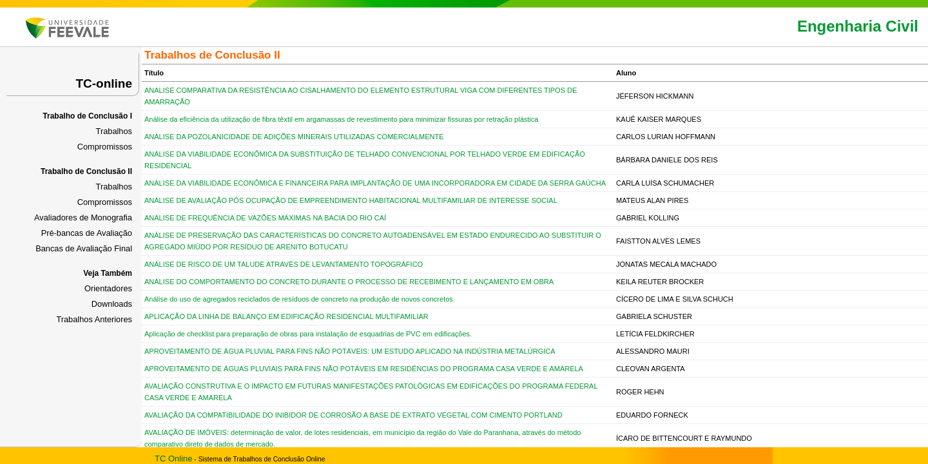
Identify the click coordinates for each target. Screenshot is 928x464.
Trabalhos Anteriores (94, 319)
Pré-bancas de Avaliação (86, 233)
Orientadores (108, 288)
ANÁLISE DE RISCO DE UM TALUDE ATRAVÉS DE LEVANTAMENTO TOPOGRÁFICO (283, 264)
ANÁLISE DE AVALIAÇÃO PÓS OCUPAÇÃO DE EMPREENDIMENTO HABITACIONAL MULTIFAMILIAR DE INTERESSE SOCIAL (350, 200)
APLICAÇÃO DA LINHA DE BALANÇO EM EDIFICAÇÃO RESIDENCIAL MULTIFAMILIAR (286, 316)
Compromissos (104, 146)
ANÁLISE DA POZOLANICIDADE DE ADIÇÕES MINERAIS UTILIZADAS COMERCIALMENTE (294, 136)
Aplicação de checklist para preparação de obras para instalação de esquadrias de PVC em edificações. (308, 334)
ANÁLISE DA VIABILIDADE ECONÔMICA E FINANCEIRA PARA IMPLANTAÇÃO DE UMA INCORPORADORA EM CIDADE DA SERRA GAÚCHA (375, 183)
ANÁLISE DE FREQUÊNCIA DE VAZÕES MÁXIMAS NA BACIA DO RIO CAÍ (265, 218)
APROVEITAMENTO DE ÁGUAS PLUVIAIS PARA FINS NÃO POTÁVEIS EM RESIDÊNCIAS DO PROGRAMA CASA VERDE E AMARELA (363, 368)
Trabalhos (114, 131)
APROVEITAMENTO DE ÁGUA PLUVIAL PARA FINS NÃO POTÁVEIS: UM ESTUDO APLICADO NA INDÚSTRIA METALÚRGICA (350, 351)
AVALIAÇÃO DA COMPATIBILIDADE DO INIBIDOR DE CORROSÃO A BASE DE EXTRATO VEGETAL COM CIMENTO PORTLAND (353, 415)
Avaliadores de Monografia (83, 217)
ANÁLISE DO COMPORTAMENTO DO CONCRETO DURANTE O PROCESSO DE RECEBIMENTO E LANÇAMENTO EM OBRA (349, 281)
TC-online (103, 83)
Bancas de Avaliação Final (83, 248)
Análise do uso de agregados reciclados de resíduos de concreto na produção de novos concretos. (299, 299)
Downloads (112, 304)
